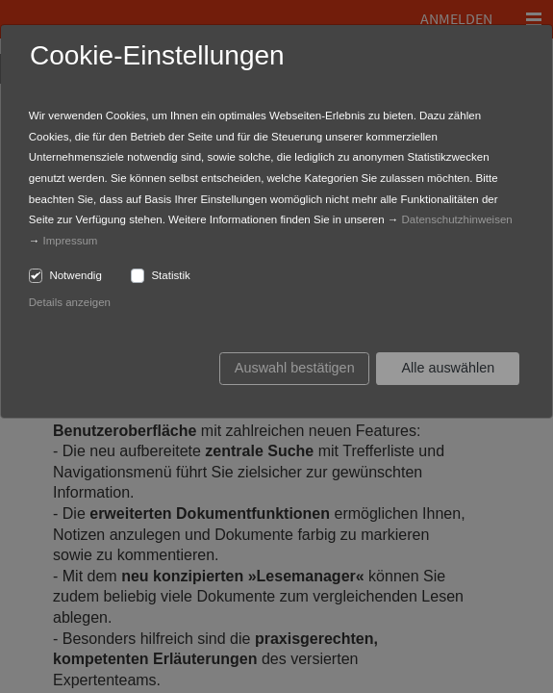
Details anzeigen (70, 302)
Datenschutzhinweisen (457, 219)
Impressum (70, 240)
